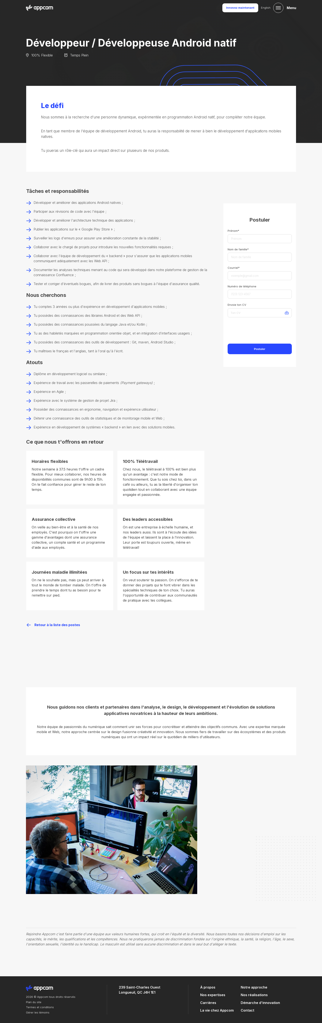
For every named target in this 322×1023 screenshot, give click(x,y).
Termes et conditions (40, 1007)
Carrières (208, 1003)
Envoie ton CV (237, 304)
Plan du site (33, 1002)
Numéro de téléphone (242, 286)
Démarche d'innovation (260, 1003)
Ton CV (235, 312)
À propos (207, 987)
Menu (291, 8)
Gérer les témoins (37, 1012)
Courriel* (234, 267)
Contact (247, 1010)
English (265, 7)
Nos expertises (212, 995)
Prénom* (233, 230)
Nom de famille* (238, 249)
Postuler (259, 349)
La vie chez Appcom (217, 1010)
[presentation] (260, 331)
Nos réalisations (254, 995)
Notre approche (254, 987)
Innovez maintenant (240, 7)
